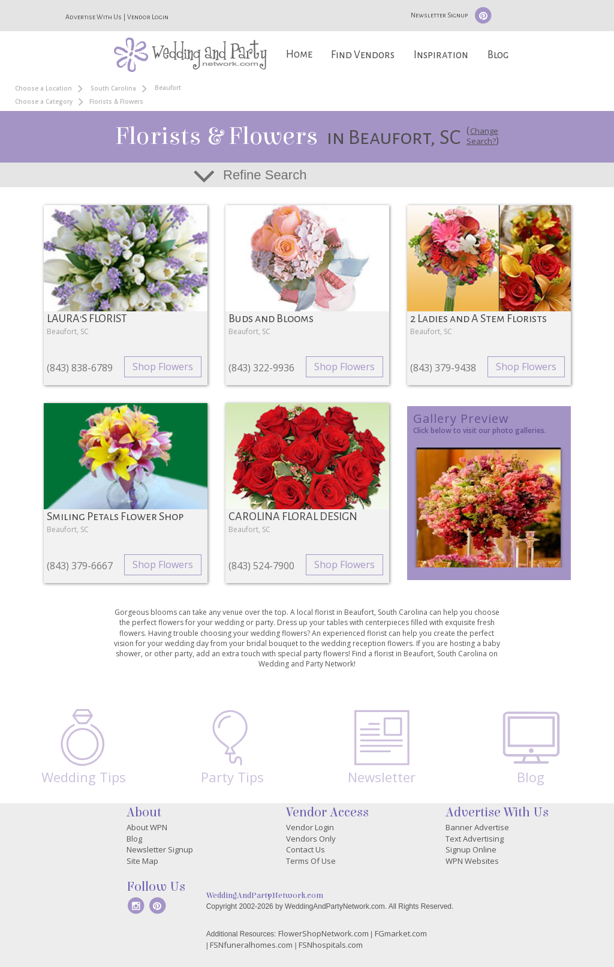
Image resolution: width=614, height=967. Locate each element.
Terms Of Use (311, 860)
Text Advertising (475, 838)
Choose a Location (43, 88)
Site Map (142, 860)
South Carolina (113, 88)
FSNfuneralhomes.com (251, 944)
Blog (497, 55)
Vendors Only (311, 838)
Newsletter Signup (439, 15)
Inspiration (441, 55)
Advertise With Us (93, 16)
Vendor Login (147, 16)
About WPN (147, 827)
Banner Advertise (477, 827)
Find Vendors (363, 55)
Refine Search (264, 174)
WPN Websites (472, 860)
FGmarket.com (401, 933)
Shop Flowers (163, 366)
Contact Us (305, 849)
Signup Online (471, 849)
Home (299, 54)
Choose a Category (44, 101)
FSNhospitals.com (331, 944)
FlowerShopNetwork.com (323, 933)
